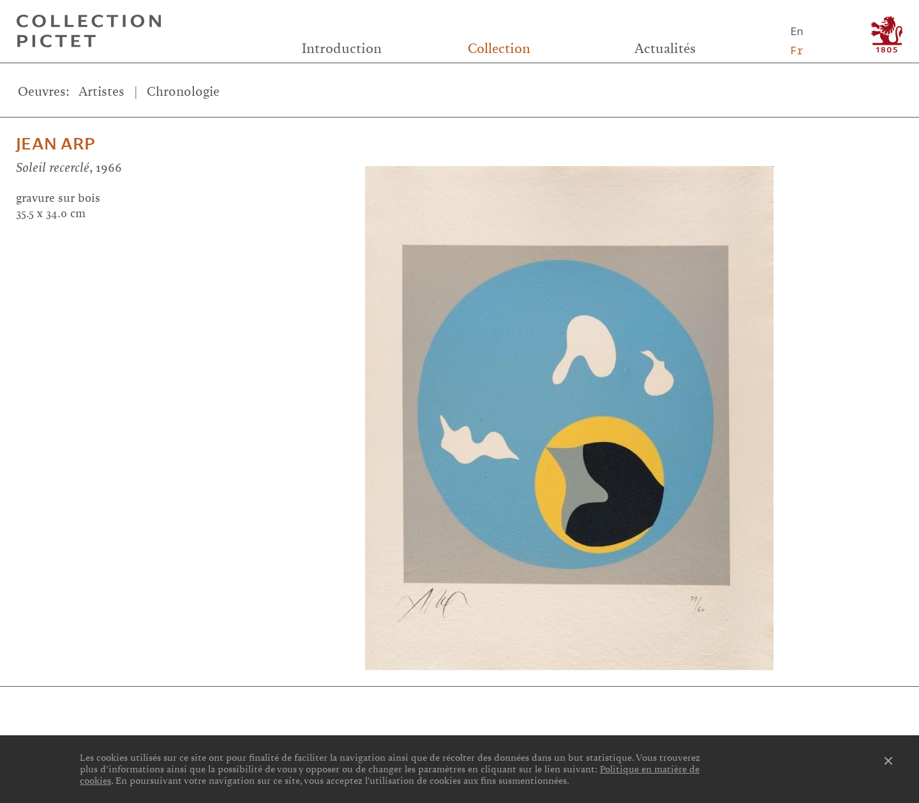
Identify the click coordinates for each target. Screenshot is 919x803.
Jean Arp (55, 143)
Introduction (342, 48)
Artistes (101, 91)
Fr (796, 50)
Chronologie (183, 91)
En (796, 31)
